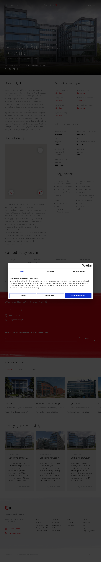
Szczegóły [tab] (50, 271)
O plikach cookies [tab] (79, 271)
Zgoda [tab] (22, 271)
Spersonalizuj (50, 295)
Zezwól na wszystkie (78, 295)
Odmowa (23, 295)
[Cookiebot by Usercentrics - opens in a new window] (83, 265)
